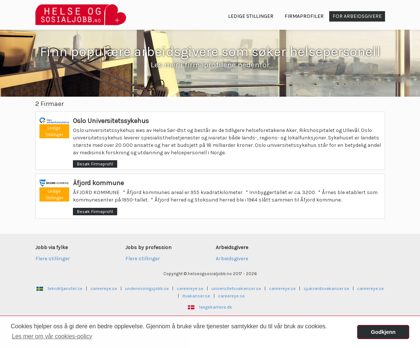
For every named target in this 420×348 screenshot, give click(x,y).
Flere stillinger (52, 258)
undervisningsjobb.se (147, 288)
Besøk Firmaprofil (95, 164)
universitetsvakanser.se (236, 288)
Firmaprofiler (304, 16)
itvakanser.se (196, 296)
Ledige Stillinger (250, 16)
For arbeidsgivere (357, 16)
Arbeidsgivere (232, 258)
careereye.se (103, 288)
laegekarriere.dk (215, 307)
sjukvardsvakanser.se (326, 288)
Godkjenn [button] (383, 332)
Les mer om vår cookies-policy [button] (52, 336)
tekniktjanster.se (65, 288)
